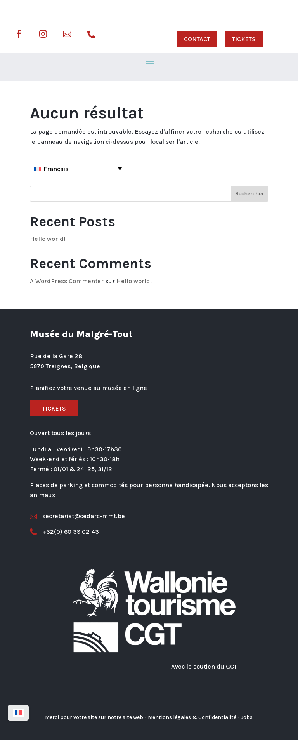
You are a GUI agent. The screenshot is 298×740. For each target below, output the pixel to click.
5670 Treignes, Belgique (65, 366)
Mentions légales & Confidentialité (192, 717)
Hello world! (47, 238)
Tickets (54, 408)
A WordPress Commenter (67, 281)
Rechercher (249, 193)
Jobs (247, 717)
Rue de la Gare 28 (56, 356)
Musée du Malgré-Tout (81, 334)
